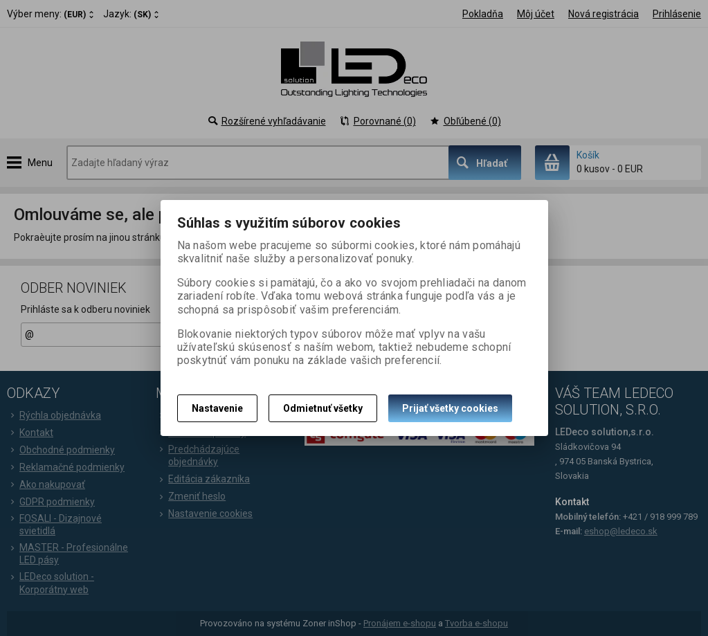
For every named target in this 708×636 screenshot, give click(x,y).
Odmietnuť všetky (323, 408)
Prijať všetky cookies (450, 408)
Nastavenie (217, 408)
